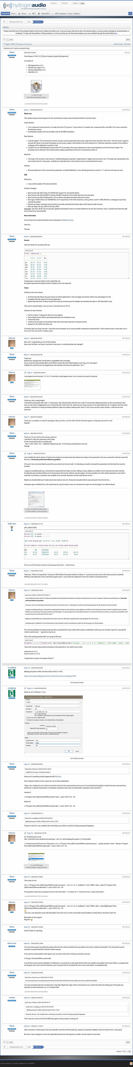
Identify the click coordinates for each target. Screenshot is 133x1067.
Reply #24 (27, 1026)
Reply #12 (27, 590)
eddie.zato (12, 524)
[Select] (31, 251)
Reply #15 (27, 764)
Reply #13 (27, 668)
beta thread (69, 220)
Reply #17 (30, 833)
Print (128, 39)
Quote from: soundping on (39, 818)
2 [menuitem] (7, 39)
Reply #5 (29, 372)
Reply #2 (26, 236)
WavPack (58, 776)
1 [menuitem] (4, 39)
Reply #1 (26, 110)
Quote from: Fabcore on (38, 769)
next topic (127, 44)
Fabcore (12, 338)
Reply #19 (27, 902)
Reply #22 (27, 972)
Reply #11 (27, 571)
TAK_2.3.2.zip (36, 95)
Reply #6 (26, 397)
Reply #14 (30, 688)
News (29, 22)
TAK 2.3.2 (38, 22)
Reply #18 (27, 877)
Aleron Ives (11, 943)
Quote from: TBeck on (37, 595)
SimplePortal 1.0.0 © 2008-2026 (26, 1063)
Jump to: (118, 1051)
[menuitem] (11, 39)
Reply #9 (29, 453)
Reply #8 (26, 433)
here (115, 33)
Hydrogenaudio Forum (16, 22)
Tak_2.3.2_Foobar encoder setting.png (37, 509)
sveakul (12, 998)
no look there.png (36, 865)
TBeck (11, 52)
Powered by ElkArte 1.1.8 (7, 1063)
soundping (12, 668)
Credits (16, 1063)
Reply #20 (27, 927)
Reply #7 (26, 417)
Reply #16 (27, 813)
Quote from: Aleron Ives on (39, 977)
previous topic (118, 44)
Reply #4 (26, 355)
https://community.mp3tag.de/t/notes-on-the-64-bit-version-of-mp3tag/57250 (50, 676)
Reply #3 (26, 338)
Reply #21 (27, 943)
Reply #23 (27, 997)
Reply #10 (27, 524)
